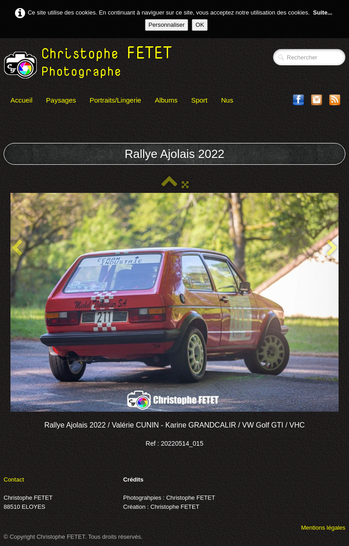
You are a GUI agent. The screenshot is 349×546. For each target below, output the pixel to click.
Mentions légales (323, 527)
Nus (227, 100)
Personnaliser (167, 24)
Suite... (323, 12)
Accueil (21, 100)
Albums (166, 100)
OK (199, 24)
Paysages (61, 100)
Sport (199, 100)
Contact (14, 479)
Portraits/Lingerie (115, 100)
